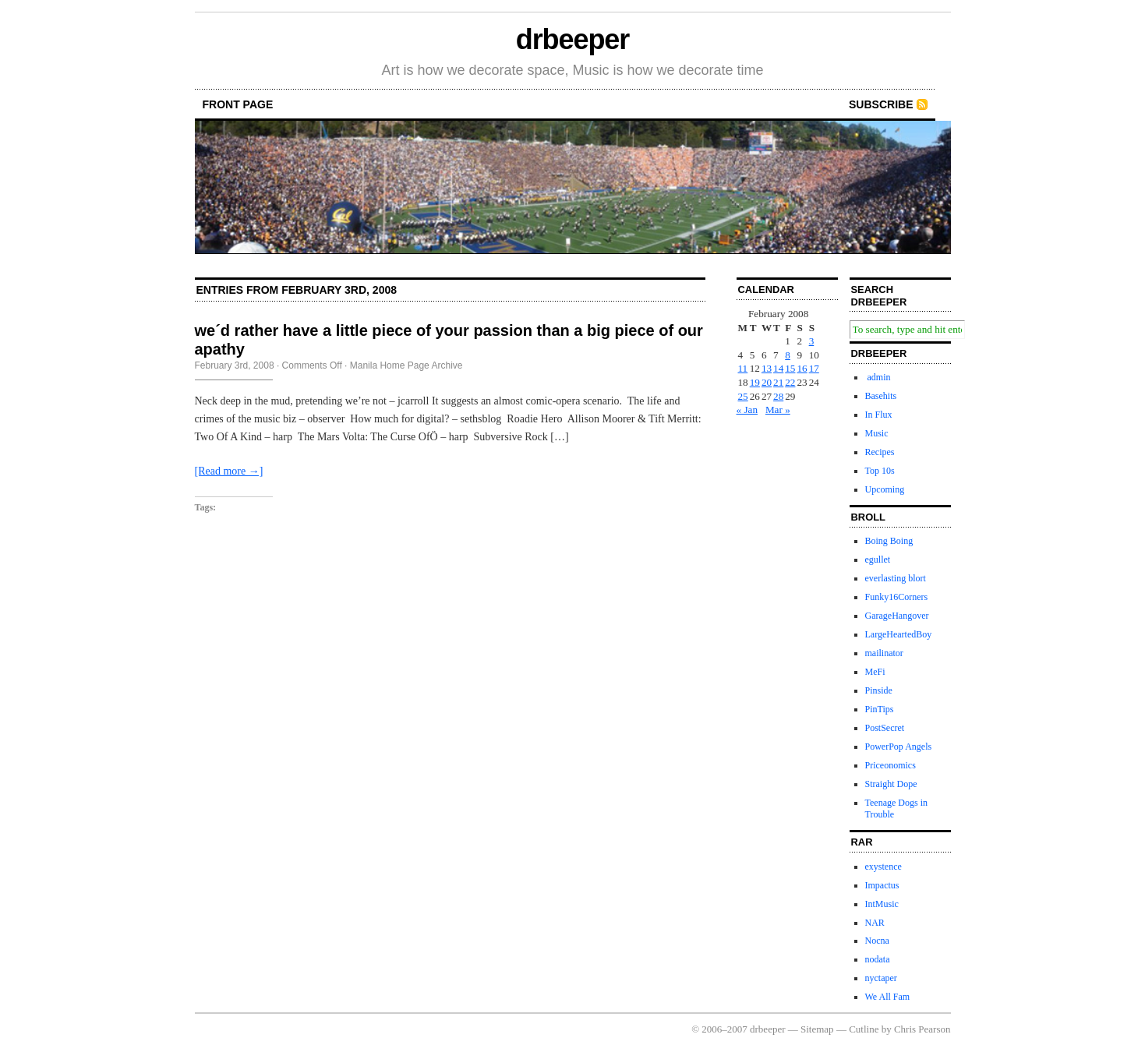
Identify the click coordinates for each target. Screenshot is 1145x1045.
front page (238, 104)
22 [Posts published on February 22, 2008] (790, 382)
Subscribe (881, 104)
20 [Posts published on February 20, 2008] (767, 382)
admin (878, 377)
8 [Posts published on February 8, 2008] (787, 355)
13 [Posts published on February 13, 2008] (767, 368)
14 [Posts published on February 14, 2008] (778, 368)
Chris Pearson (922, 1029)
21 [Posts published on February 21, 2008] (778, 382)
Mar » (777, 409)
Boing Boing (889, 540)
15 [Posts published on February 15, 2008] (790, 368)
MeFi (875, 671)
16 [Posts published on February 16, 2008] (802, 368)
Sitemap (817, 1029)
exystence (883, 866)
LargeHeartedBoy (898, 634)
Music (877, 433)
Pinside (878, 690)
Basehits (881, 395)
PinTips (879, 709)
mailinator (884, 653)
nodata (877, 959)
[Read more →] (229, 471)
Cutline (863, 1029)
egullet (878, 559)
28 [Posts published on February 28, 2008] (778, 396)
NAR (875, 922)
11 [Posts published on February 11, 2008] (743, 368)
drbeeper (572, 39)
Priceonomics (890, 765)
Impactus (882, 885)
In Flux (878, 414)
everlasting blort (895, 578)
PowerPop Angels (898, 746)
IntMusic (882, 903)
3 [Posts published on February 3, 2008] (812, 341)
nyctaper (881, 978)
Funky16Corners (896, 596)
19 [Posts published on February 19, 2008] (755, 382)
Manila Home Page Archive (406, 365)
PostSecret (885, 727)
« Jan (747, 409)
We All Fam (887, 996)
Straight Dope (891, 783)
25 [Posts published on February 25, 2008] (743, 396)
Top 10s (880, 470)
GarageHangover (897, 615)
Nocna (877, 940)
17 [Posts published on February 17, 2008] (814, 368)
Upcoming (885, 489)
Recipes (880, 452)
